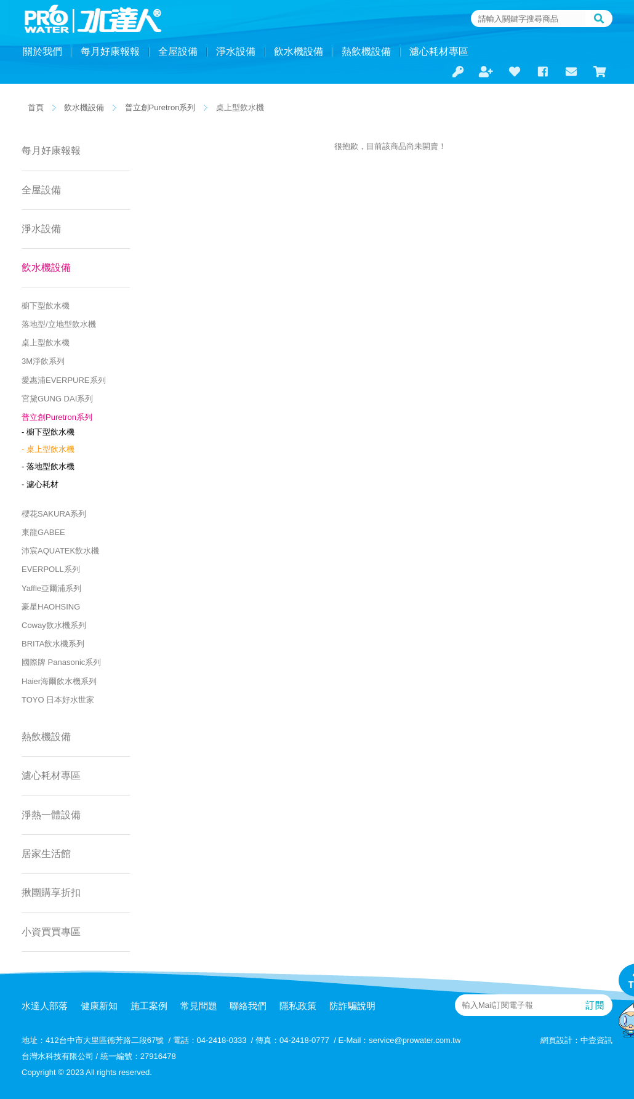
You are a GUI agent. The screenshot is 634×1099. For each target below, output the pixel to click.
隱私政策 (297, 1005)
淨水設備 (235, 51)
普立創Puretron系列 (160, 107)
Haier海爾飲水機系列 (59, 681)
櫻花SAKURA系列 (54, 513)
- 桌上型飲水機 (48, 449)
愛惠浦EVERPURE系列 (64, 380)
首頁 (36, 107)
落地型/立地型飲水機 (59, 324)
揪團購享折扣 (51, 892)
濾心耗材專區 (438, 51)
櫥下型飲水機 (46, 305)
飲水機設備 (298, 51)
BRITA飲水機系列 (53, 643)
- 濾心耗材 (40, 484)
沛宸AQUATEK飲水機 (60, 550)
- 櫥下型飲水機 (48, 432)
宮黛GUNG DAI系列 (57, 398)
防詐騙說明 (352, 1005)
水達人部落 (45, 1005)
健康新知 (99, 1005)
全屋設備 (178, 51)
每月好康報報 (110, 51)
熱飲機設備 (366, 51)
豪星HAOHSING (51, 606)
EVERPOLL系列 (51, 569)
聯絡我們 (248, 1005)
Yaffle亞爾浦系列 (51, 588)
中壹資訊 (596, 1040)
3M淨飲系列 (43, 361)
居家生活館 (46, 853)
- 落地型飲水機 (48, 466)
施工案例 (148, 1005)
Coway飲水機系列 (54, 625)
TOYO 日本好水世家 (58, 699)
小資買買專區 (51, 932)
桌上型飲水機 (46, 342)
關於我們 (42, 51)
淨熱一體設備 (51, 815)
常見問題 (198, 1005)
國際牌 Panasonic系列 (61, 662)
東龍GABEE (43, 532)
